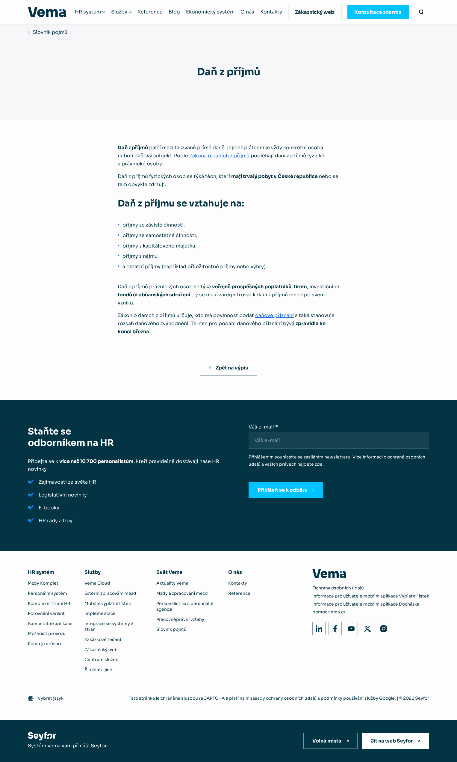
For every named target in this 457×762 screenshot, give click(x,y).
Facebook (333, 627)
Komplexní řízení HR (49, 603)
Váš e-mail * (263, 427)
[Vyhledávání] (421, 12)
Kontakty (271, 12)
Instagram (382, 627)
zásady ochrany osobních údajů (283, 698)
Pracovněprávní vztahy (180, 619)
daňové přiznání (274, 315)
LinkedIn (317, 627)
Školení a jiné (98, 669)
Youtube (350, 627)
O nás (247, 12)
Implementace (100, 613)
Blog (174, 12)
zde (319, 464)
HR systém (88, 12)
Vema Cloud (97, 583)
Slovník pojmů (50, 32)
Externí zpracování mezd (110, 593)
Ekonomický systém (210, 12)
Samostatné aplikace (50, 623)
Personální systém (47, 593)
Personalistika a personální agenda (184, 606)
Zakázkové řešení (102, 639)
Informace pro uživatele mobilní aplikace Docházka (365, 604)
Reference (150, 12)
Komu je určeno (44, 643)
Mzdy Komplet (43, 583)
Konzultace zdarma (378, 12)
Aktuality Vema (172, 583)
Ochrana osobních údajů (338, 588)
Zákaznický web (314, 12)
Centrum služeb (101, 659)
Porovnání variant (46, 613)
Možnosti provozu (47, 633)
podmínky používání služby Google (358, 698)
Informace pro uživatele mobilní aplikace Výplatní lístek (370, 596)
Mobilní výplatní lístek (107, 603)
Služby (119, 12)
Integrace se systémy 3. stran (109, 626)
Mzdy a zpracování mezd (182, 593)
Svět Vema (169, 572)
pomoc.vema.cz (329, 612)
